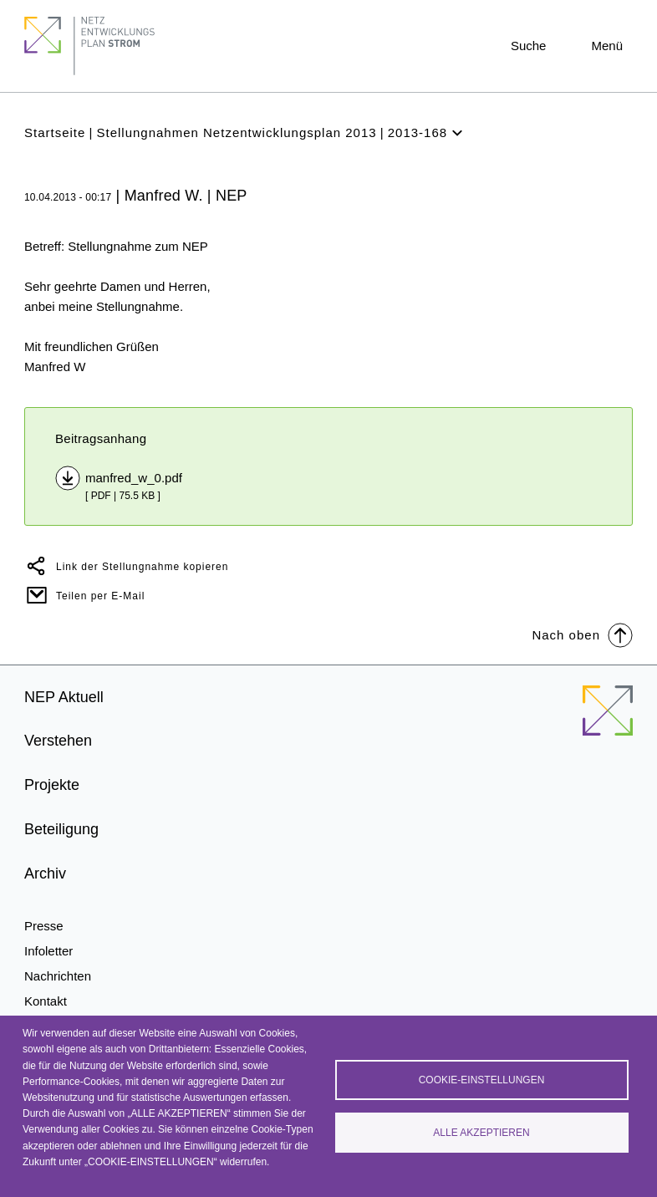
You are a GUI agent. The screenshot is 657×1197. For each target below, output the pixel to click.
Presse (44, 926)
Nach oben (582, 634)
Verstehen (58, 740)
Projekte (51, 785)
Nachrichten (57, 976)
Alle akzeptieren (481, 1132)
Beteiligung (61, 829)
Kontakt (45, 1001)
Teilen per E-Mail (100, 596)
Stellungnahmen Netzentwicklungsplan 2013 (236, 132)
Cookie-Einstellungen (482, 1080)
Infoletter (48, 951)
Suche (529, 45)
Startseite (54, 132)
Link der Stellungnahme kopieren (142, 567)
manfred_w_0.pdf (133, 478)
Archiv (45, 873)
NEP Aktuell (64, 697)
